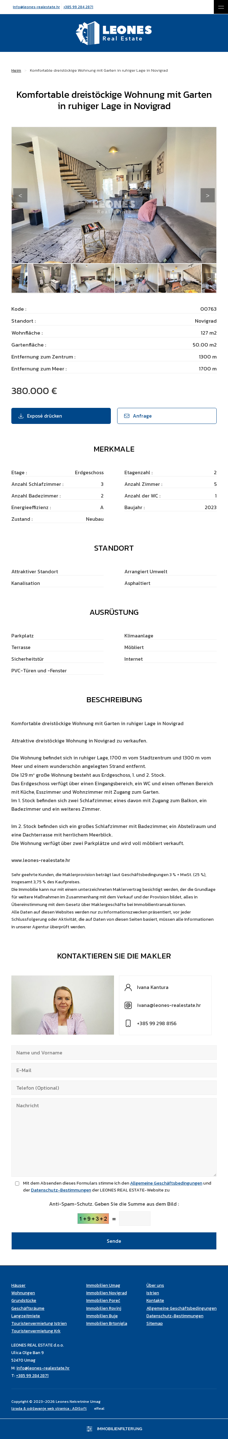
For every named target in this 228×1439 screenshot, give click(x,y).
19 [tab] (189, 292)
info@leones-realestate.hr (36, 7)
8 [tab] (86, 292)
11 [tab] (114, 292)
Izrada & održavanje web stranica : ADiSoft (49, 1408)
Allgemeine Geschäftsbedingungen (166, 1183)
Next (208, 195)
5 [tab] (57, 292)
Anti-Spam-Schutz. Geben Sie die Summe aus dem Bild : (114, 1204)
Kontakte (155, 1300)
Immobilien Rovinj (103, 1308)
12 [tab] (123, 292)
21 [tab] (208, 292)
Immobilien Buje (102, 1316)
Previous (20, 195)
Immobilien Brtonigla (106, 1323)
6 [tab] (67, 292)
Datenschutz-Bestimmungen (61, 1189)
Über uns (155, 1285)
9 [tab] (95, 292)
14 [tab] (142, 292)
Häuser (18, 1285)
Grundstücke (23, 1300)
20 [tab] (199, 292)
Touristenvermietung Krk (35, 1331)
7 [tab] (76, 292)
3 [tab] (38, 292)
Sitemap (154, 1323)
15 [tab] (152, 292)
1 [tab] (19, 292)
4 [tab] (48, 292)
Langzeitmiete (25, 1316)
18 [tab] (180, 292)
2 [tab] (29, 292)
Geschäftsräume (27, 1308)
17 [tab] (171, 292)
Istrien (152, 1293)
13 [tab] (133, 292)
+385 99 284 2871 (78, 7)
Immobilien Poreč (103, 1300)
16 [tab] (161, 292)
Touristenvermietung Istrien (39, 1323)
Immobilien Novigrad (106, 1293)
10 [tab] (104, 292)
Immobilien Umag (103, 1285)
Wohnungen (23, 1293)
